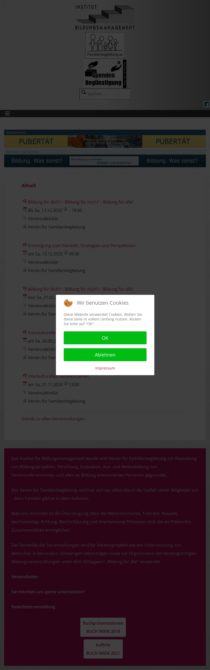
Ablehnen (105, 355)
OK (105, 338)
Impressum (105, 368)
